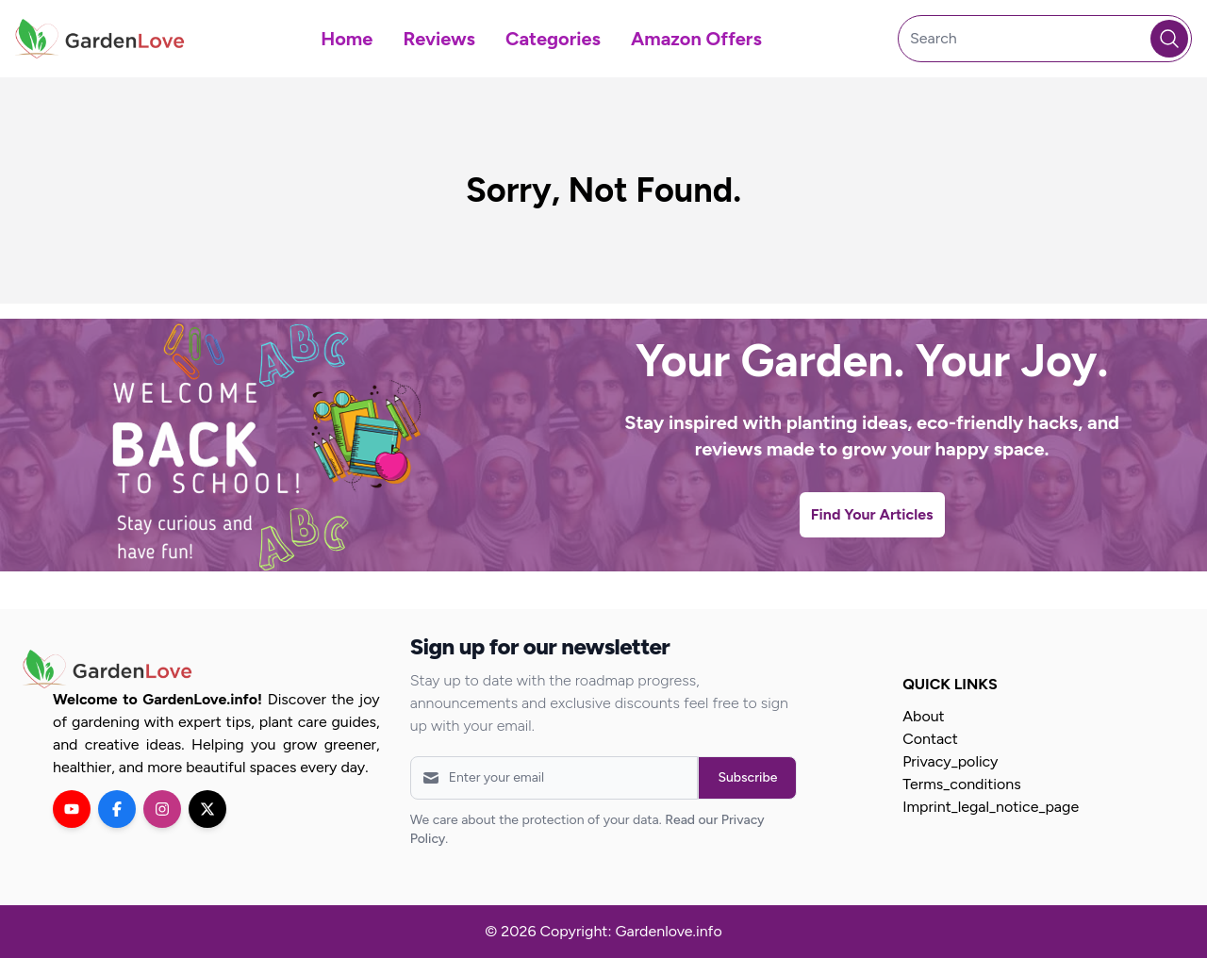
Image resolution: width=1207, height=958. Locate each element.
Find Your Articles (872, 514)
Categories (553, 38)
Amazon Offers (696, 38)
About (923, 716)
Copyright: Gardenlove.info (630, 931)
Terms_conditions (961, 784)
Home (346, 38)
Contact (930, 739)
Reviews (439, 38)
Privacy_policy (950, 761)
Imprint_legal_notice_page (990, 807)
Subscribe (747, 777)
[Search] (1045, 38)
